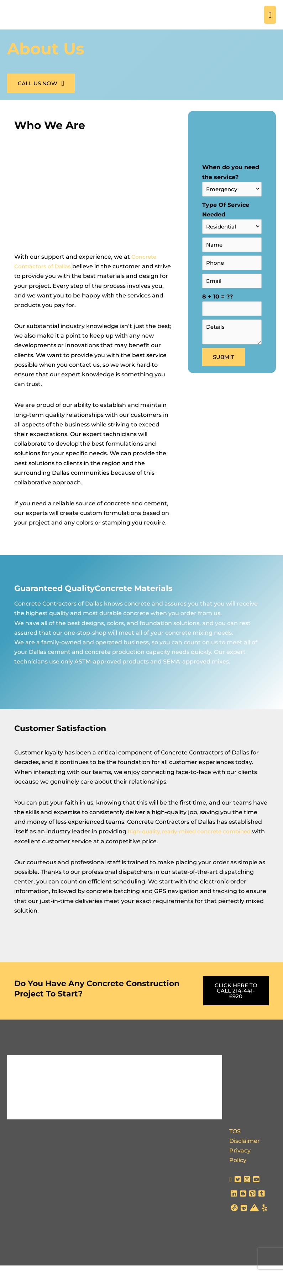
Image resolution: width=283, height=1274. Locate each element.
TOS (235, 1139)
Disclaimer (244, 1149)
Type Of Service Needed (232, 225)
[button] (41, 92)
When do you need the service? (232, 188)
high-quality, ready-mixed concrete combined (193, 840)
